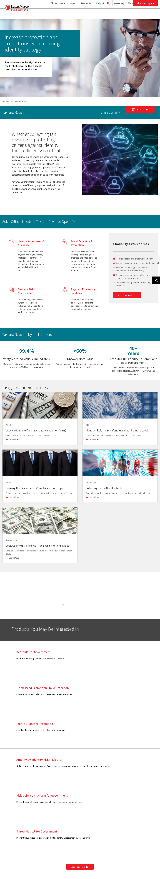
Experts (72, 808)
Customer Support (109, 792)
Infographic (43, 803)
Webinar (42, 819)
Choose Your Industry (59, 15)
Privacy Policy (137, 803)
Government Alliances (79, 819)
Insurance (11, 807)
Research (42, 811)
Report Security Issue (110, 811)
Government (13, 799)
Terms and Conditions (141, 788)
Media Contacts (107, 800)
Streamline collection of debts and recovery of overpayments (132, 276)
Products (83, 15)
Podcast (42, 807)
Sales (102, 788)
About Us (131, 15)
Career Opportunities (110, 808)
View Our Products (15, 833)
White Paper (43, 822)
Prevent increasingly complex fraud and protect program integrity (132, 269)
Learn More (14, 439)
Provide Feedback (108, 815)
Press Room (75, 804)
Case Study (43, 795)
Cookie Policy (137, 815)
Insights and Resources (107, 15)
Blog (40, 799)
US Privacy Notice (139, 807)
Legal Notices (137, 792)
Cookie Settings (138, 811)
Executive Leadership (79, 792)
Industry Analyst (107, 804)
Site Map (73, 833)
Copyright (36, 868)
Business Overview (78, 788)
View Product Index (80, 759)
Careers (73, 800)
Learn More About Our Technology (81, 604)
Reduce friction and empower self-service (136, 258)
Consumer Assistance (110, 796)
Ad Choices (136, 826)
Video (40, 815)
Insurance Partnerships (80, 829)
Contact (148, 15)
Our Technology (76, 796)
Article (41, 791)
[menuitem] (84, 15)
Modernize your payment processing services (133, 284)
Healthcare (12, 803)
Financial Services (15, 795)
